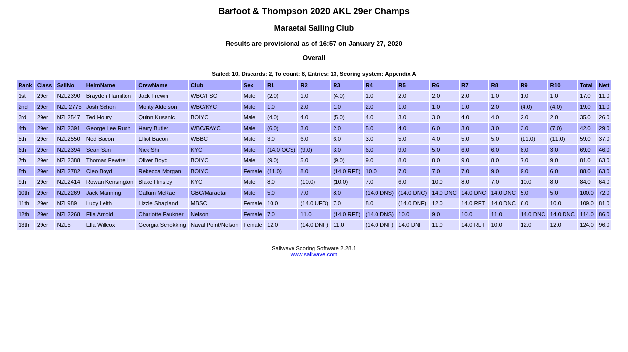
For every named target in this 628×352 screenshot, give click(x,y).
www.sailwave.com (314, 254)
